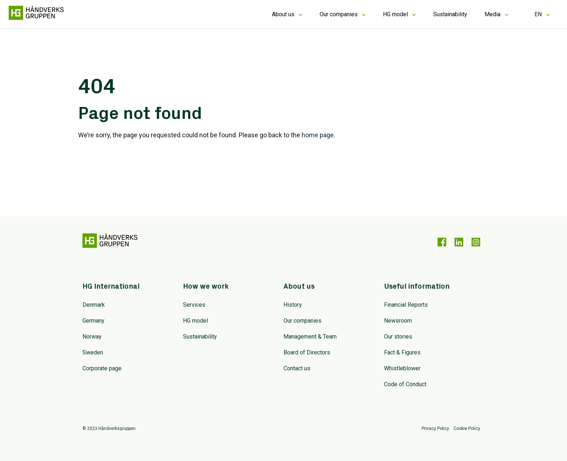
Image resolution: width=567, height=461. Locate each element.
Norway (92, 336)
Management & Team (310, 336)
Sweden (92, 352)
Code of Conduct (405, 384)
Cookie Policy (466, 428)
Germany (93, 320)
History (293, 304)
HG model (395, 14)
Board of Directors (307, 352)
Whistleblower (402, 368)
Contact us (297, 368)
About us (283, 14)
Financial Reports (406, 304)
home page (318, 135)
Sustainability (450, 14)
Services (194, 304)
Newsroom (398, 320)
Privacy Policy (435, 428)
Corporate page (102, 368)
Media (492, 14)
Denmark (93, 304)
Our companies (339, 14)
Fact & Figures (402, 352)
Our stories (398, 336)
